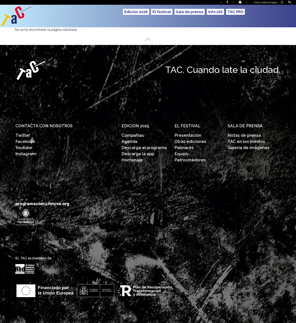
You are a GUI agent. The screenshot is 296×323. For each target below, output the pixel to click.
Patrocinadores (190, 159)
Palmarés (184, 147)
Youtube (23, 147)
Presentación (188, 135)
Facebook (25, 141)
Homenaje (132, 159)
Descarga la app (137, 153)
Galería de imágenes (248, 147)
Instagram (25, 153)
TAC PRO (235, 12)
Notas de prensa (244, 135)
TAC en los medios (246, 141)
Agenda (129, 141)
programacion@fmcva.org (42, 203)
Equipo (181, 153)
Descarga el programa (144, 147)
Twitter (22, 135)
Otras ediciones (190, 141)
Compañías (132, 135)
